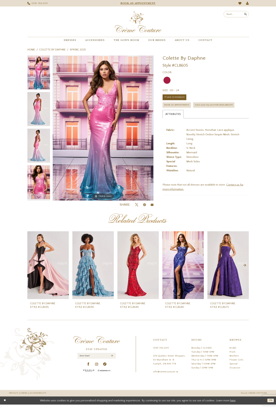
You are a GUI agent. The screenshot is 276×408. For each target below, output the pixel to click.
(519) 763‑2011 (161, 351)
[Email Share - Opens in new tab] (152, 205)
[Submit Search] (246, 14)
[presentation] (48, 269)
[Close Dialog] (5, 404)
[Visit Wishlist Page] (240, 3)
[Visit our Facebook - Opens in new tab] (88, 369)
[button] (247, 3)
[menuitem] (38, 3)
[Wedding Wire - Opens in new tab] (104, 375)
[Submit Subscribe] (111, 360)
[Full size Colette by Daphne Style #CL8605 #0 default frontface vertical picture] (103, 128)
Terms (24, 397)
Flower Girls (236, 363)
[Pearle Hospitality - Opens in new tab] (89, 375)
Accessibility (38, 397)
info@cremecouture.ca (165, 375)
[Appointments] (138, 3)
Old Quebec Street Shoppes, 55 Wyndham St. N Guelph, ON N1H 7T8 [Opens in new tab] (169, 363)
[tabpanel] (38, 73)
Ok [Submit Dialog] (270, 403)
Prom (232, 355)
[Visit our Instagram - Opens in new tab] (96, 369)
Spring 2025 (78, 49)
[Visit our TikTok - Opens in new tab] (105, 369)
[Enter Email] (96, 360)
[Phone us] (38, 3)
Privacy (13, 397)
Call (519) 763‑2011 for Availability (188, 116)
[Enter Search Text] (236, 14)
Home (31, 49)
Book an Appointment (179, 107)
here (232, 403)
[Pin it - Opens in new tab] (144, 205)
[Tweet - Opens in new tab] (136, 205)
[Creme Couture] (138, 21)
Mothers (234, 359)
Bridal (233, 351)
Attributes (173, 125)
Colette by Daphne (52, 49)
